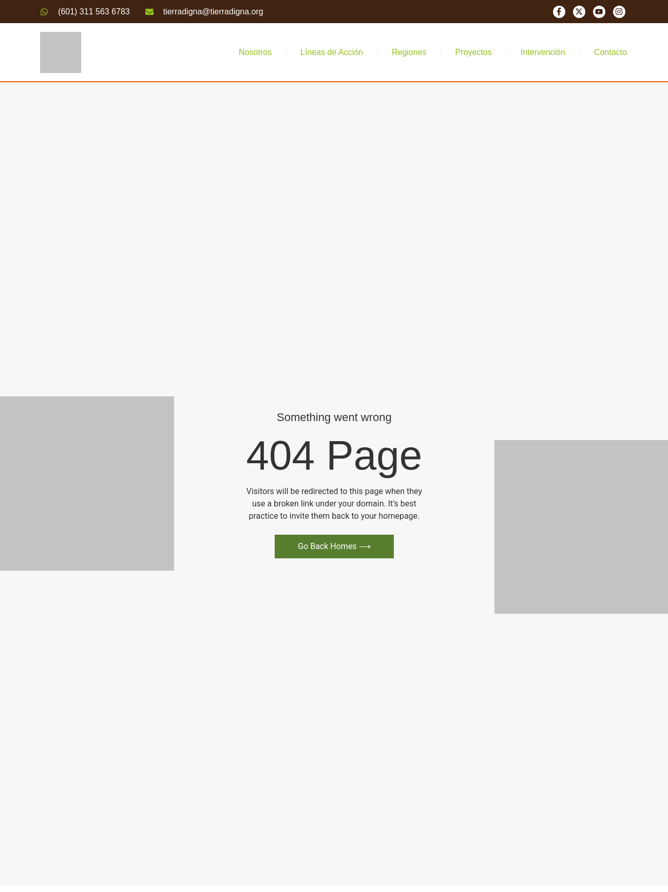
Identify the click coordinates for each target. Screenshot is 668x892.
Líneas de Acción (331, 52)
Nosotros (255, 52)
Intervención (543, 52)
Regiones (409, 52)
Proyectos (473, 52)
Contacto (610, 52)
